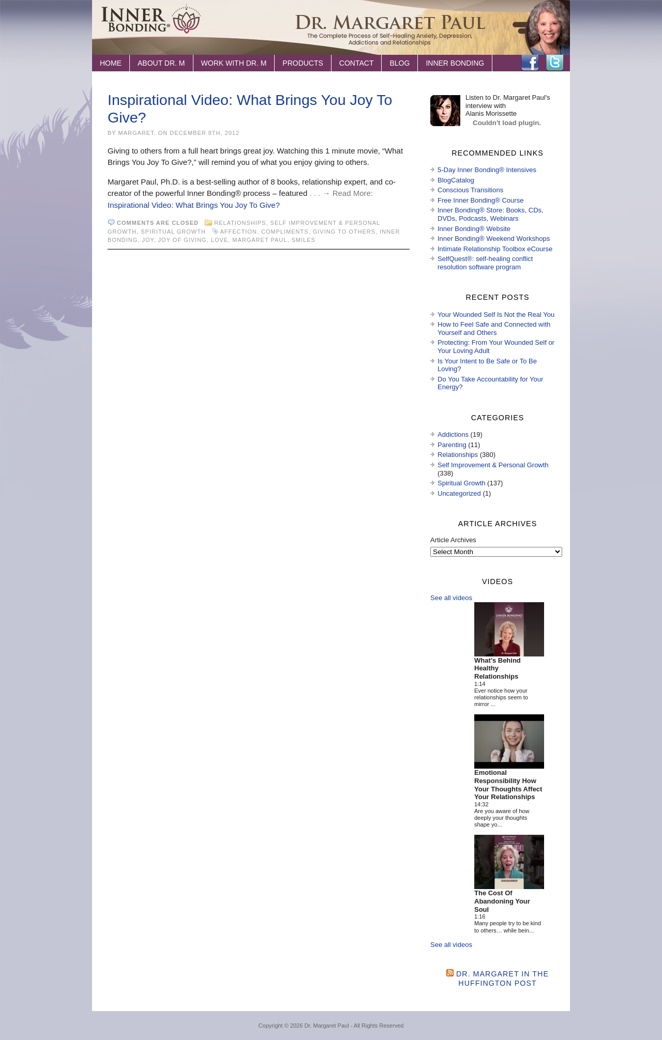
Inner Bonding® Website (474, 229)
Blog (399, 63)
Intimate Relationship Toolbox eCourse (495, 249)
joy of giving (182, 240)
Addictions (453, 434)
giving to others (344, 231)
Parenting (452, 445)
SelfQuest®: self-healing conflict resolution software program (485, 263)
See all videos (451, 598)
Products (302, 63)
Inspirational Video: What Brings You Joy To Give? (194, 205)
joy (148, 240)
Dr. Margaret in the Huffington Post (502, 978)
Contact (356, 63)
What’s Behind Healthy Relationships (497, 668)
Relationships (240, 223)
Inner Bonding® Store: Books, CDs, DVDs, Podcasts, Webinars (491, 214)
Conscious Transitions (470, 190)
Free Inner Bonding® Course (480, 200)
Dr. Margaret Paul (326, 1025)
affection (238, 231)
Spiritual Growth (173, 231)
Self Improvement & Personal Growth (493, 465)
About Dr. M (161, 63)
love (219, 240)
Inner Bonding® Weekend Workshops (494, 238)
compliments (285, 231)
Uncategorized (459, 493)
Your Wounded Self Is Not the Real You (496, 314)
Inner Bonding (455, 63)
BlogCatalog (456, 180)
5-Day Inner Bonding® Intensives (487, 170)
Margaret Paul (259, 240)
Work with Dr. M (234, 63)
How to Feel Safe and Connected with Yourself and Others (494, 328)
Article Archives (453, 540)
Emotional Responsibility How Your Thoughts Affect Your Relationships (508, 785)
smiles (303, 240)
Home (111, 63)
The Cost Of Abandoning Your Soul (502, 901)
